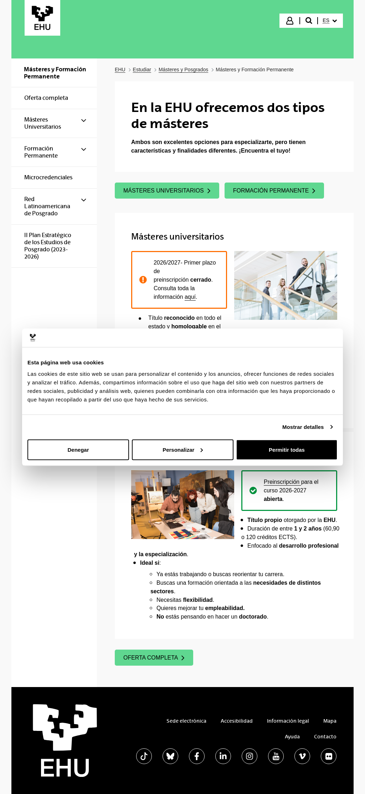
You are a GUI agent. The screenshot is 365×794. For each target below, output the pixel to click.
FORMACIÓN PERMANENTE (274, 190)
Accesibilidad (237, 721)
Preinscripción (282, 482)
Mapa (329, 721)
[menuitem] (330, 21)
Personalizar (183, 449)
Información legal (288, 721)
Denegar (78, 449)
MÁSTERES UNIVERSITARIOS (167, 190)
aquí (190, 297)
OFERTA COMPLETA (154, 657)
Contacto (325, 736)
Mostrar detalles (303, 427)
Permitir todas (287, 449)
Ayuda (292, 736)
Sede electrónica (186, 721)
